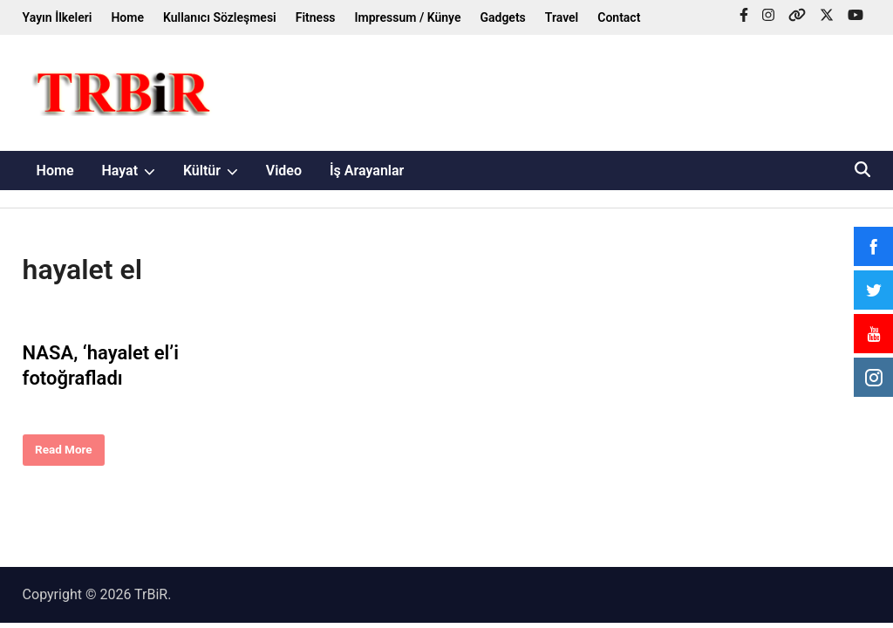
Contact (618, 17)
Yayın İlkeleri (57, 17)
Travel (561, 17)
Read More (63, 453)
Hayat (134, 170)
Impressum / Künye (408, 17)
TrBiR (150, 594)
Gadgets (502, 17)
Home (127, 17)
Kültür (217, 170)
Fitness (316, 17)
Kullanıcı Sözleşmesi (219, 17)
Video (284, 170)
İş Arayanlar (367, 170)
